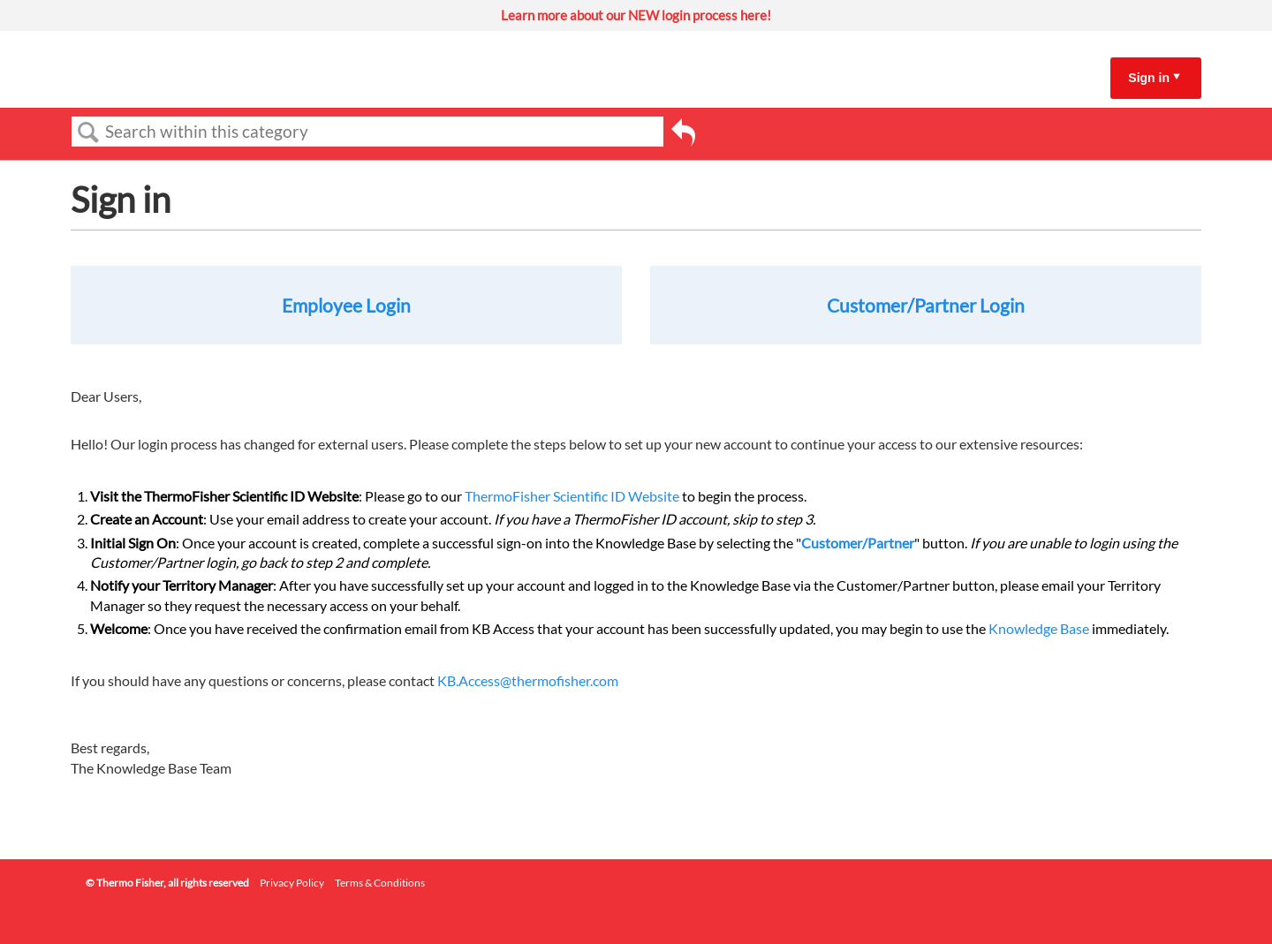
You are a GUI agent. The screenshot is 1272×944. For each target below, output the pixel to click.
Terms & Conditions (380, 882)
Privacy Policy (292, 882)
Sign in (1149, 78)
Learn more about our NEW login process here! (636, 15)
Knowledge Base (1038, 628)
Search (88, 132)
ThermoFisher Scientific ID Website (572, 495)
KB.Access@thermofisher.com (527, 680)
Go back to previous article (683, 135)
